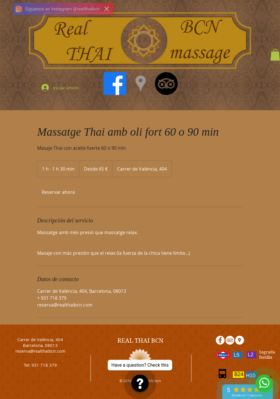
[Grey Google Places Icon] (140, 83)
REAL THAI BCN (140, 340)
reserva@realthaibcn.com (40, 351)
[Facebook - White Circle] (220, 340)
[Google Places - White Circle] (239, 340)
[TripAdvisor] (166, 83)
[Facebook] (114, 83)
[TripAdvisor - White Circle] (229, 340)
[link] (58, 192)
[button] (275, 55)
